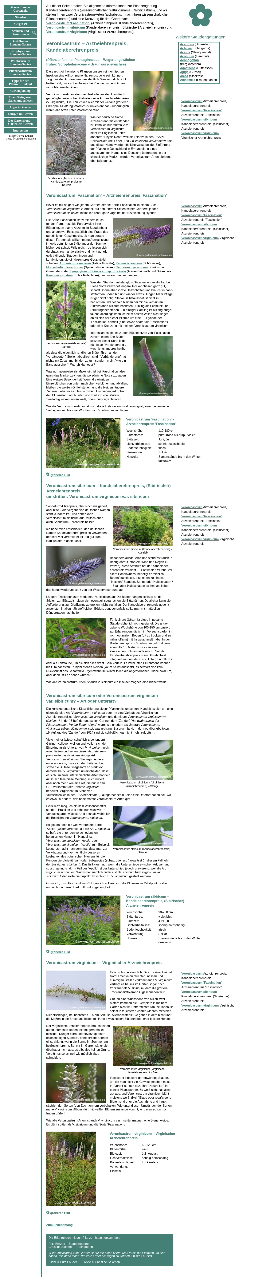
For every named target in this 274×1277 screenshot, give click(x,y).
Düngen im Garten (20, 114)
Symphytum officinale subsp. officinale (97, 271)
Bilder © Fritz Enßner (21, 135)
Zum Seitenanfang (59, 1225)
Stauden (20, 17)
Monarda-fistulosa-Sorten (64, 267)
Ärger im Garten (20, 107)
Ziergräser (21, 24)
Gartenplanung (20, 91)
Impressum (20, 130)
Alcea (184, 76)
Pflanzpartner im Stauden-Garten (20, 72)
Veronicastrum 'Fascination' (68, 23)
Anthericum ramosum (75, 263)
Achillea (186, 48)
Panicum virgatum (59, 275)
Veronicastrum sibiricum (65, 27)
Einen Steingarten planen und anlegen (20, 99)
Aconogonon (189, 60)
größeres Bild (58, 475)
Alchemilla (187, 79)
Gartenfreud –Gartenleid (20, 9)
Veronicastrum (191, 206)
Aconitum (187, 56)
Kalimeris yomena (129, 263)
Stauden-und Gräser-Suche (20, 32)
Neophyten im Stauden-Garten (20, 52)
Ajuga (184, 72)
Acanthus (187, 44)
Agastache (187, 68)
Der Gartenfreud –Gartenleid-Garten (20, 122)
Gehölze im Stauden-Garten (20, 43)
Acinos (185, 52)
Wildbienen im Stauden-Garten (20, 62)
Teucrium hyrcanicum (132, 267)
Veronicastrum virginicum (66, 32)
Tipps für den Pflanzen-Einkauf (20, 82)
